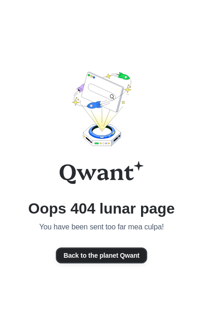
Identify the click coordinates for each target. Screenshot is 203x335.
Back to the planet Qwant (101, 255)
